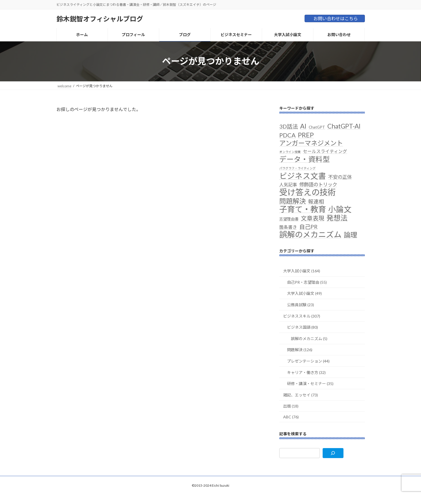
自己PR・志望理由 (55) (307, 282)
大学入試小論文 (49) (304, 293)
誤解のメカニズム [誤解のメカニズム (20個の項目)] (310, 234)
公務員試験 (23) (300, 304)
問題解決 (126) (299, 349)
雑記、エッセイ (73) (300, 394)
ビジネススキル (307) (301, 315)
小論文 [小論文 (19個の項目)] (340, 209)
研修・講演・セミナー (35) (310, 383)
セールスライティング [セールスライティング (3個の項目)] (325, 151)
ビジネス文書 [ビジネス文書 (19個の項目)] (302, 175)
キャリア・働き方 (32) (306, 372)
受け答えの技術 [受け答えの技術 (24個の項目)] (307, 191)
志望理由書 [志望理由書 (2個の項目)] (289, 219)
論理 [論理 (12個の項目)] (350, 234)
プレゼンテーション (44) (308, 361)
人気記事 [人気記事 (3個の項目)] (288, 184)
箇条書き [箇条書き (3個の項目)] (288, 226)
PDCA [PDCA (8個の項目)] (287, 135)
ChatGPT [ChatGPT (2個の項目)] (317, 127)
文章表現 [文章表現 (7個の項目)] (312, 218)
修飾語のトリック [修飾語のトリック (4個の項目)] (318, 184)
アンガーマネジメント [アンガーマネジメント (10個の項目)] (311, 143)
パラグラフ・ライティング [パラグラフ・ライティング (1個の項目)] (297, 168)
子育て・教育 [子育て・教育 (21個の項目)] (302, 209)
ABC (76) (291, 416)
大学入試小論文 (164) (301, 270)
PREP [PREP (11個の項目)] (306, 134)
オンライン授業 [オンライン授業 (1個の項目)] (290, 152)
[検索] (332, 453)
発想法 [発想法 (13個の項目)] (337, 218)
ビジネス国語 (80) (302, 327)
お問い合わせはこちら (335, 18)
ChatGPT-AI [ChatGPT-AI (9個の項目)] (343, 126)
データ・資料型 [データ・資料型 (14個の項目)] (304, 159)
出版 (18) (290, 406)
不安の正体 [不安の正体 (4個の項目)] (340, 177)
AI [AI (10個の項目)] (303, 126)
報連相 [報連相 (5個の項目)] (316, 201)
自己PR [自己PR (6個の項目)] (308, 226)
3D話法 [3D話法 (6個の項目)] (288, 126)
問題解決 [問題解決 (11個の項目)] (292, 201)
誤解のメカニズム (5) (309, 338)
